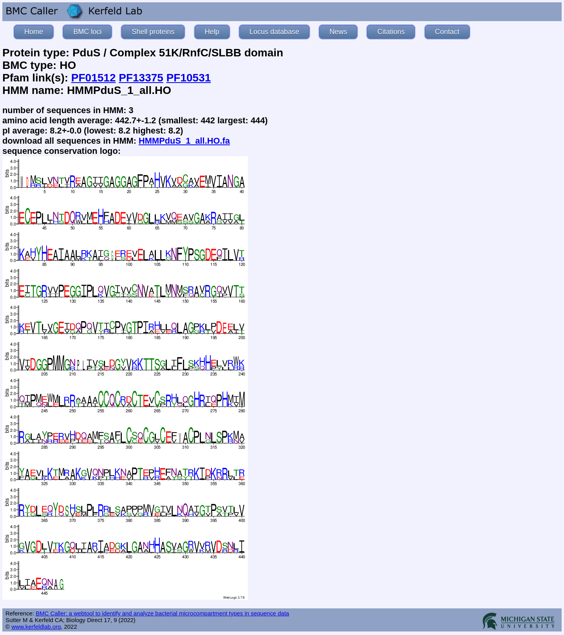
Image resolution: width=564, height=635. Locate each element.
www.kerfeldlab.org (36, 626)
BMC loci (87, 32)
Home (33, 32)
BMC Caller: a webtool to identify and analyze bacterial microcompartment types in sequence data (162, 613)
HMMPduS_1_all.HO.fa (184, 141)
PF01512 (93, 78)
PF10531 (188, 78)
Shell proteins (153, 32)
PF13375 (141, 78)
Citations (391, 32)
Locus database (274, 32)
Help (212, 32)
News (338, 32)
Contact (447, 32)
